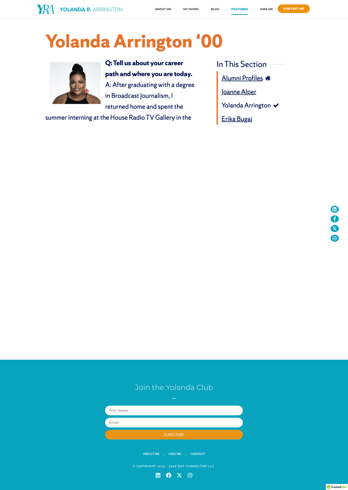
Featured (239, 9)
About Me (163, 9)
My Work (191, 9)
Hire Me (266, 9)
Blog (215, 9)
